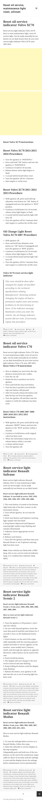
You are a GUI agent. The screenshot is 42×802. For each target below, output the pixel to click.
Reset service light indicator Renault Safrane (16, 471)
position (14, 458)
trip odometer (16, 333)
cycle (23, 686)
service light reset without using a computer (18, 581)
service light (25, 578)
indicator (6, 458)
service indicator (29, 576)
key (10, 458)
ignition (21, 331)
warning (19, 700)
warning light (15, 584)
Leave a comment (10, 335)
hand (20, 568)
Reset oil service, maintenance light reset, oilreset (14, 8)
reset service (31, 572)
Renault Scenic (13, 690)
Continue (11, 331)
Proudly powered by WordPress (13, 799)
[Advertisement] (21, 69)
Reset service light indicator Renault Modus (16, 713)
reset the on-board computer (24, 574)
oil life (29, 331)
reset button (22, 572)
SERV (21, 576)
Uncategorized (32, 454)
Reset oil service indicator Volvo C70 (17, 345)
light (25, 331)
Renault (5, 568)
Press (34, 331)
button (5, 331)
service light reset (16, 580)
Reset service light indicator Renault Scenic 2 (16, 595)
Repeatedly (32, 776)
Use (4, 584)
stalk (33, 698)
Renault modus (24, 776)
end (32, 686)
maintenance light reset (14, 570)
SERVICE (34, 780)
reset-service (20, 329)
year (4, 702)
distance (20, 456)
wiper (33, 700)
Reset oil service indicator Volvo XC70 (18, 23)
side (27, 582)
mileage (10, 776)
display (14, 456)
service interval (16, 578)
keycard (17, 688)
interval (35, 568)
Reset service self (26, 566)
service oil (22, 582)
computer (14, 772)
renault (16, 776)
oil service (27, 570)
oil (23, 570)
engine (16, 331)
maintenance (7, 774)
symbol (35, 582)
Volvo (29, 329)
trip (31, 786)
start (10, 333)
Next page (39, 794)
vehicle (8, 584)
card (19, 686)
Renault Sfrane (13, 572)
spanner (28, 698)
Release (5, 333)
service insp (7, 578)
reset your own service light (18, 780)
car (11, 456)
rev (18, 576)
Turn (23, 333)
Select (29, 780)
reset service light (8, 574)
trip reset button (30, 458)
